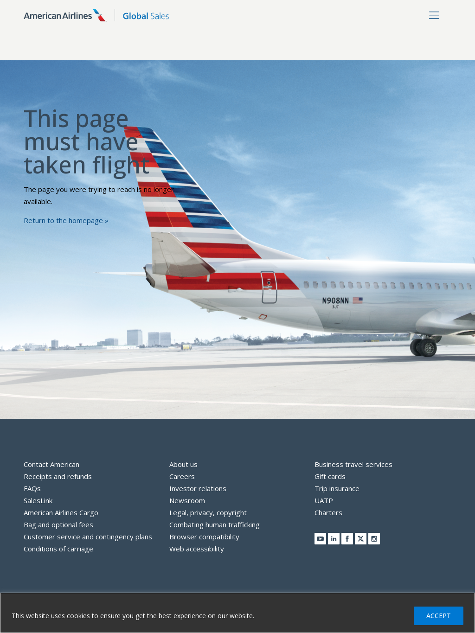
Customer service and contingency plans (88, 536)
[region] (237, 613)
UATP (324, 500)
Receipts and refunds (58, 476)
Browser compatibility (204, 536)
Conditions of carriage (58, 548)
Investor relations (197, 488)
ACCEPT (438, 615)
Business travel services (353, 464)
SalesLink (38, 500)
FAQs (32, 488)
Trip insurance (337, 488)
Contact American (51, 464)
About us (183, 464)
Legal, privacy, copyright (208, 512)
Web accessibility (196, 548)
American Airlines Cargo (61, 512)
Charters (328, 512)
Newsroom (187, 500)
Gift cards (330, 476)
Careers (182, 476)
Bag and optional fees (58, 524)
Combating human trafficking (214, 524)
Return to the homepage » (66, 220)
